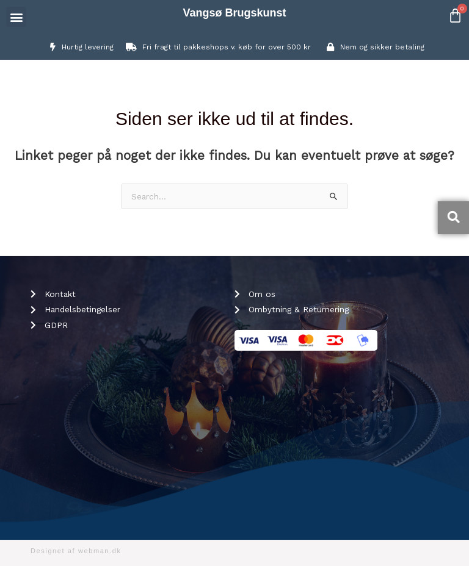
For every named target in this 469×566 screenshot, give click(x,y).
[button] (16, 17)
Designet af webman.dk (76, 550)
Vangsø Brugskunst (234, 13)
